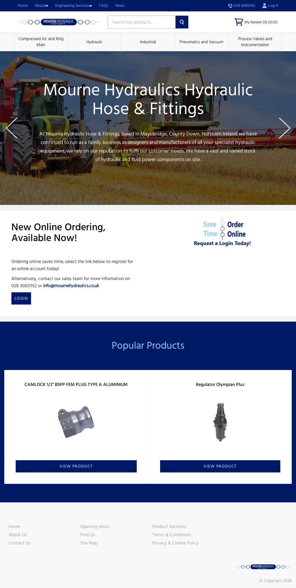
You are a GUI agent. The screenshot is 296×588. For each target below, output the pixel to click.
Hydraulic (94, 42)
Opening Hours (95, 526)
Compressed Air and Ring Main (41, 42)
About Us (18, 535)
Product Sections (169, 526)
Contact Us (19, 543)
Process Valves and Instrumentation (255, 42)
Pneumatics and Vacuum (201, 42)
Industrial (148, 42)
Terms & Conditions (171, 535)
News (120, 6)
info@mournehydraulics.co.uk (71, 285)
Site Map (89, 543)
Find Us (87, 535)
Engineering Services (73, 6)
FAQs (103, 6)
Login (21, 298)
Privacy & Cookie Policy (175, 543)
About (41, 6)
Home (23, 6)
